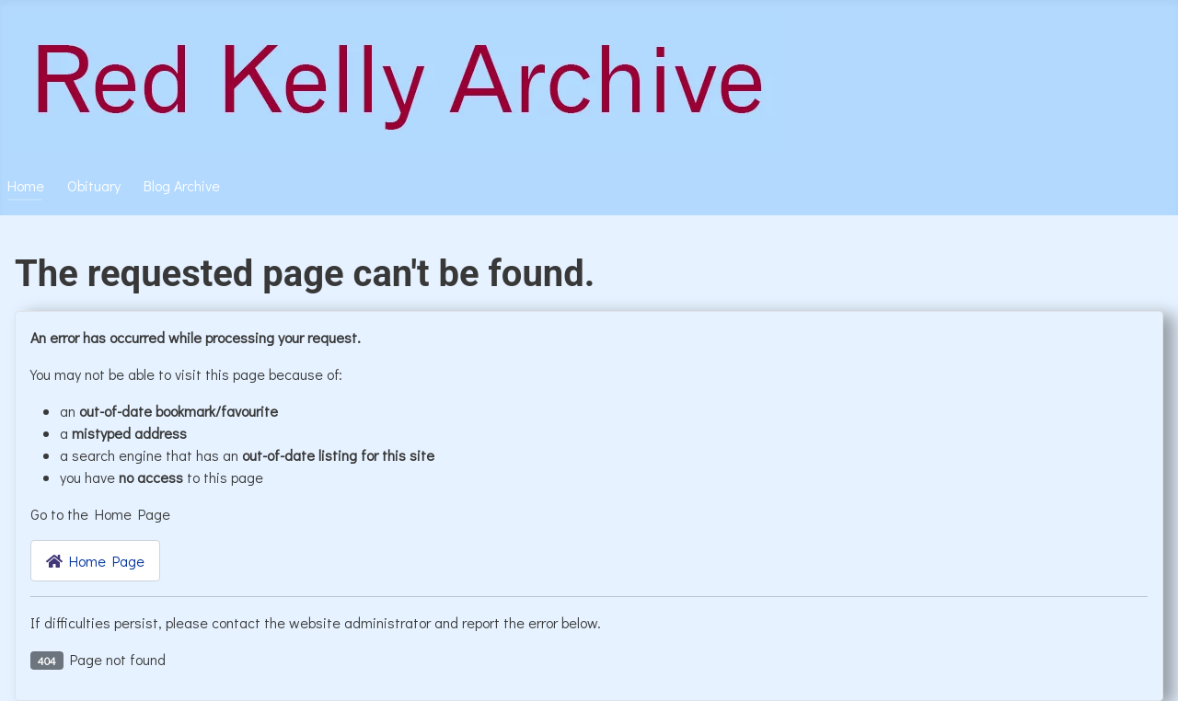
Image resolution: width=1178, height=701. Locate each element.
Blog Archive (182, 185)
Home (25, 185)
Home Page (95, 560)
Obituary (94, 185)
